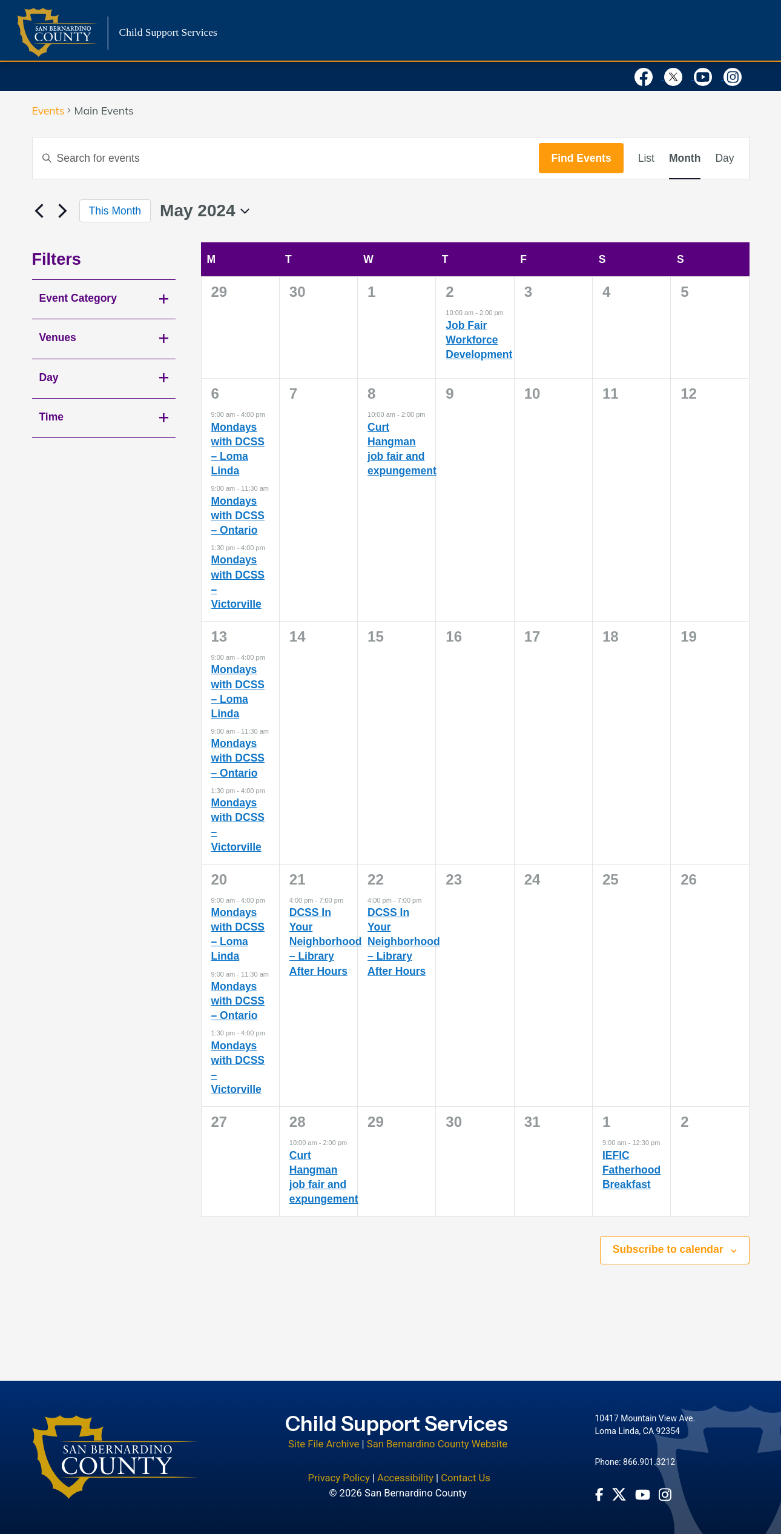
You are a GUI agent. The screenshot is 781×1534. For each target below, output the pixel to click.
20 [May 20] (219, 879)
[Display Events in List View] (646, 158)
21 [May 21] (297, 879)
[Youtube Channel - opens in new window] (642, 1494)
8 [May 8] (371, 393)
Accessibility (405, 1478)
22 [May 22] (375, 879)
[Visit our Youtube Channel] (708, 76)
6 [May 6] (215, 393)
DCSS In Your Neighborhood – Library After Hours (325, 941)
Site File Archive (323, 1444)
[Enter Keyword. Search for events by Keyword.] (286, 158)
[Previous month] (39, 211)
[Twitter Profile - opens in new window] (619, 1494)
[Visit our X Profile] (679, 76)
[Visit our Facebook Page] (649, 76)
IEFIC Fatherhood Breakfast (631, 1169)
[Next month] (63, 211)
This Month (115, 211)
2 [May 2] (449, 292)
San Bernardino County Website (437, 1444)
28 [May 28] (297, 1122)
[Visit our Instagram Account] (737, 76)
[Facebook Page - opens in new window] (599, 1494)
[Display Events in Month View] (684, 158)
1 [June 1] (606, 1122)
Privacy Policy (338, 1478)
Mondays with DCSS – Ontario (238, 515)
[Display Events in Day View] (724, 158)
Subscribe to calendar (668, 1249)
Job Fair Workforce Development (479, 339)
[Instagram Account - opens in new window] (665, 1494)
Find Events (581, 158)
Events (48, 111)
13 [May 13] (219, 636)
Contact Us (465, 1478)
